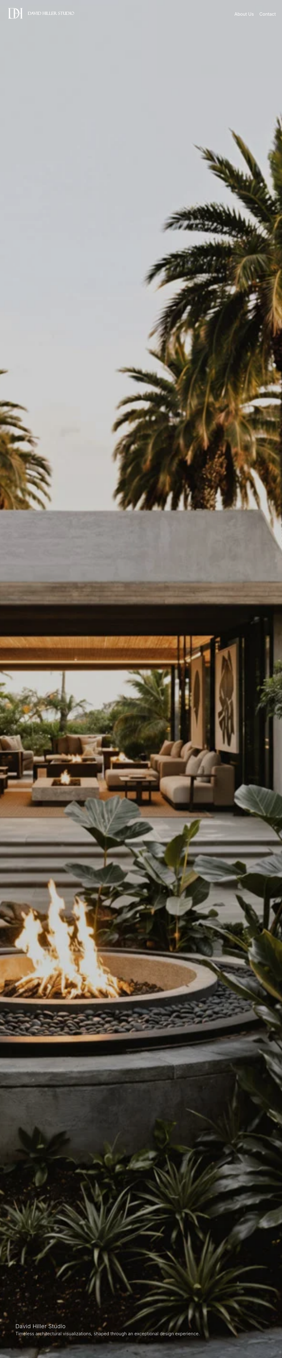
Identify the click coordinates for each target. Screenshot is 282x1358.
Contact (268, 14)
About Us (244, 14)
